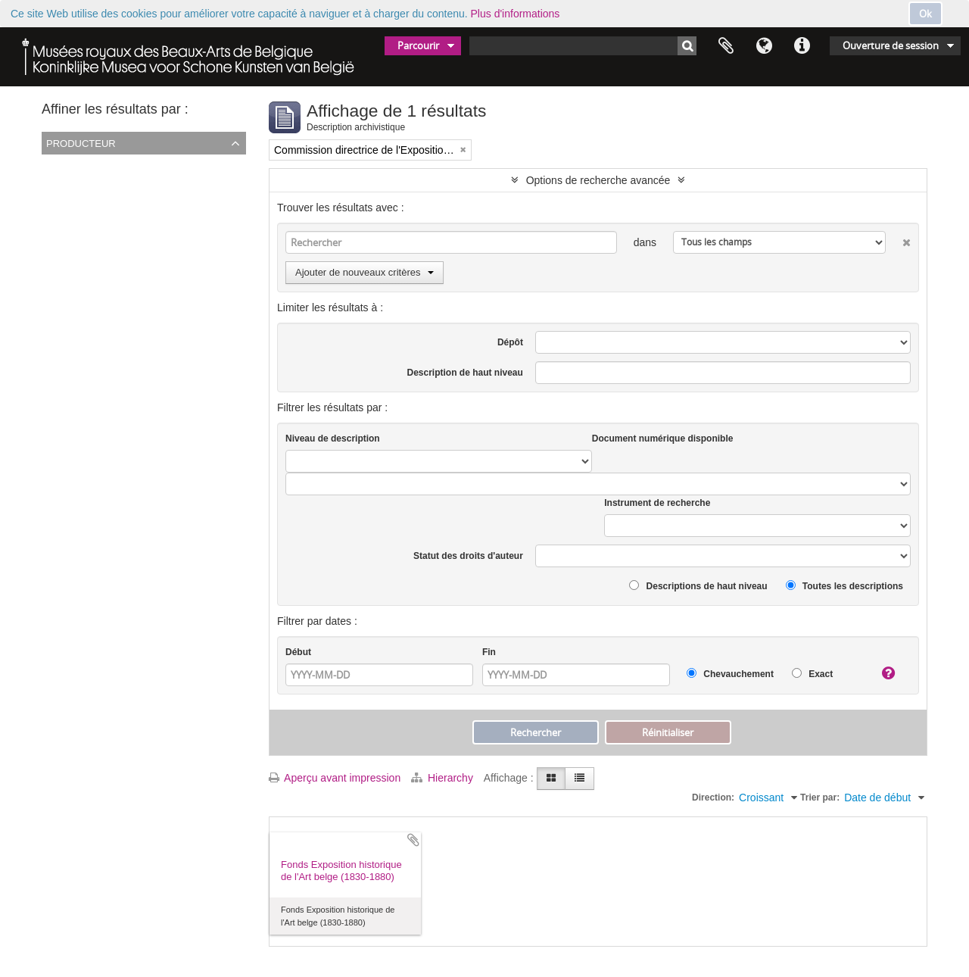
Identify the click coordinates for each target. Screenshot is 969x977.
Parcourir (418, 45)
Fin (489, 652)
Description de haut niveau (465, 372)
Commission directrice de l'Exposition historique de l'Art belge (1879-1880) (219, 184)
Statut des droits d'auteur (468, 556)
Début (298, 652)
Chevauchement (730, 673)
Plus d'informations (515, 14)
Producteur (81, 142)
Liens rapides (802, 46)
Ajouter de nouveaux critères (364, 272)
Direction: (713, 797)
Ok (925, 13)
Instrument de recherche (657, 503)
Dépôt (510, 342)
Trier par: (820, 797)
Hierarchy (443, 778)
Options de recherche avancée (598, 180)
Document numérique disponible (663, 438)
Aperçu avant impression (334, 778)
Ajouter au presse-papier (413, 839)
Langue (764, 46)
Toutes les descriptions (844, 586)
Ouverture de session (891, 45)
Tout (54, 164)
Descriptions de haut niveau (698, 586)
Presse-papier (726, 46)
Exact (812, 673)
